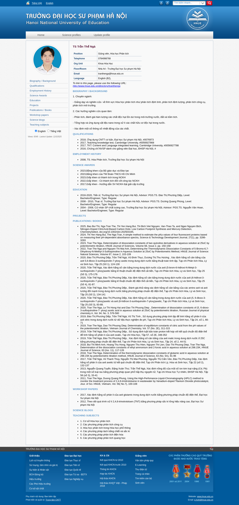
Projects (34, 105)
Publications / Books (41, 110)
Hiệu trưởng (35, 479)
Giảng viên (141, 455)
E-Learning (140, 465)
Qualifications (37, 85)
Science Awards (38, 95)
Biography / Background (43, 80)
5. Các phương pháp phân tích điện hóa (101, 434)
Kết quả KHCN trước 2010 (113, 464)
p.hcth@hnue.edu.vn (203, 500)
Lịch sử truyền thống (39, 460)
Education (35, 100)
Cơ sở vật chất (36, 488)
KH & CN (104, 455)
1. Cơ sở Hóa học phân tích (95, 421)
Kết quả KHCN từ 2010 (111, 460)
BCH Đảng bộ (36, 474)
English (49, 3)
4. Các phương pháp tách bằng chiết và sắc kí (105, 431)
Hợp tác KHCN (107, 473)
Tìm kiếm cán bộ (143, 478)
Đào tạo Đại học (73, 455)
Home (41, 34)
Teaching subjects (39, 124)
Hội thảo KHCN (107, 478)
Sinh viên (139, 483)
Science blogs (37, 119)
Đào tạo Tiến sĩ (72, 465)
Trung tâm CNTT (53, 500)
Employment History (40, 90)
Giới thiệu (34, 455)
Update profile (102, 34)
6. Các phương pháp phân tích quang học (102, 438)
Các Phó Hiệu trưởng (39, 484)
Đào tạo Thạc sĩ (72, 460)
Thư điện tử (141, 469)
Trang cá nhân (142, 474)
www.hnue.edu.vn (205, 496)
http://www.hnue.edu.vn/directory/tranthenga (96, 86)
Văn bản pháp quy (144, 460)
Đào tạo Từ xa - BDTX (76, 474)
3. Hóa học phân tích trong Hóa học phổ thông (105, 427)
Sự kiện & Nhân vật (39, 470)
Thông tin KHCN (108, 469)
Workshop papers (39, 115)
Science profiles (71, 34)
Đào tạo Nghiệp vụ (74, 479)
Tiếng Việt (37, 3)
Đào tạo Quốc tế (73, 470)
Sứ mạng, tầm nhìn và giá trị (43, 465)
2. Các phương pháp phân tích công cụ (101, 424)
